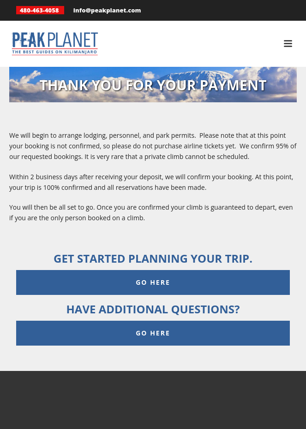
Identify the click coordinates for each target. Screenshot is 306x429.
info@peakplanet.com (107, 10)
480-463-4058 (39, 10)
